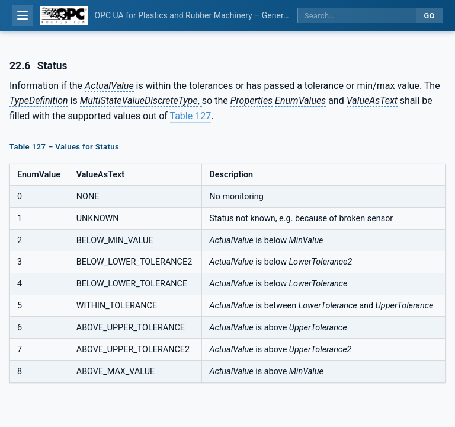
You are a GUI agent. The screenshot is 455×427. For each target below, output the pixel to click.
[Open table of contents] (22, 15)
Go (429, 15)
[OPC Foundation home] (64, 15)
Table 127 (191, 116)
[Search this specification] (356, 16)
